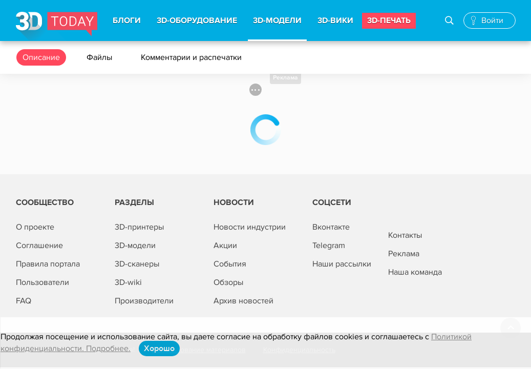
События (230, 264)
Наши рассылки (341, 264)
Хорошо (159, 348)
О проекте (35, 227)
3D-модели (135, 245)
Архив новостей (243, 301)
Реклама (285, 77)
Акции (225, 245)
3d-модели (277, 20)
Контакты (405, 235)
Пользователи (42, 282)
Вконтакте (331, 227)
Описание (41, 57)
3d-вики (335, 20)
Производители (144, 301)
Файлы (100, 57)
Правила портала (48, 264)
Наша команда (415, 272)
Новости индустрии (250, 227)
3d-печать (389, 20)
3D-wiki (128, 282)
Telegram (328, 245)
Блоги (127, 20)
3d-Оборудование (197, 20)
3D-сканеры (137, 264)
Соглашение (39, 245)
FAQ (23, 301)
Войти (492, 20)
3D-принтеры (139, 227)
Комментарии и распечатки (192, 57)
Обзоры (228, 282)
